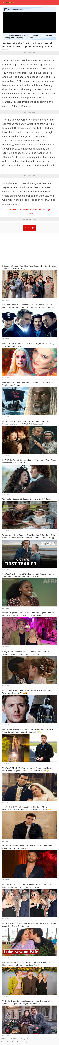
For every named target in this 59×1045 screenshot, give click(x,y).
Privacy (19, 1042)
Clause (14, 1042)
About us (4, 1042)
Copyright (25, 1042)
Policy (9, 1042)
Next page (29, 228)
